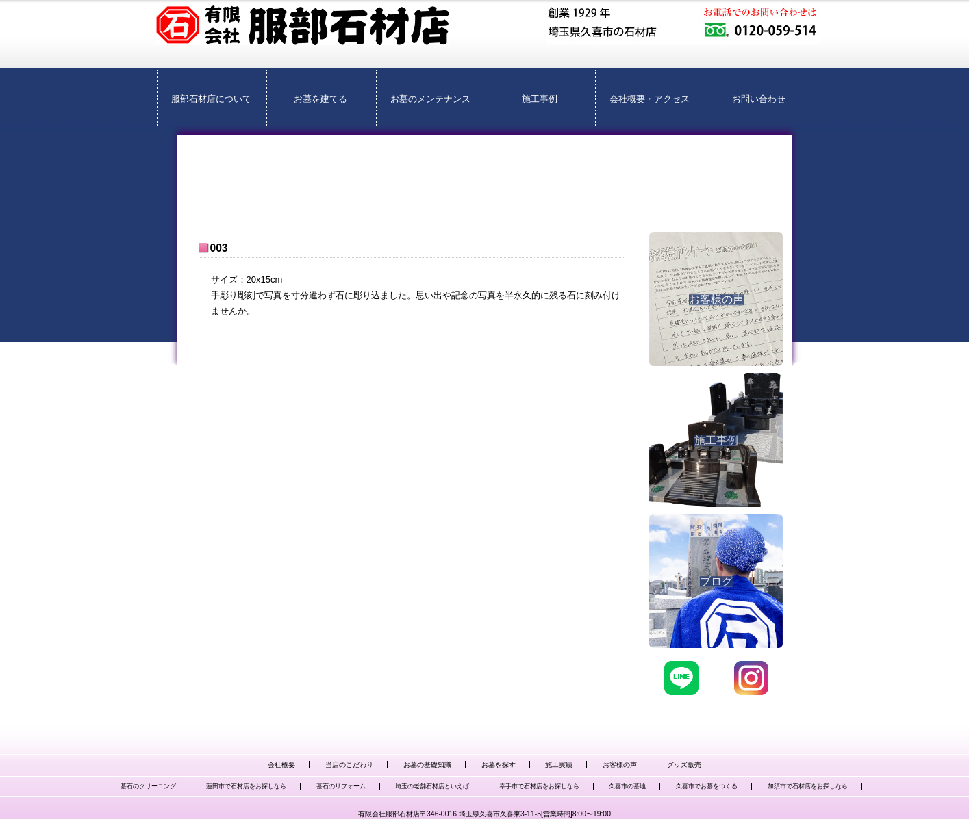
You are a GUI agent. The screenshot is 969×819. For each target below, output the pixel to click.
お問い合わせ (758, 99)
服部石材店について (211, 99)
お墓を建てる (320, 99)
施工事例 (539, 99)
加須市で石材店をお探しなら (808, 786)
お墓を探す (498, 764)
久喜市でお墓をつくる (707, 786)
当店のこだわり (349, 764)
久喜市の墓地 (627, 786)
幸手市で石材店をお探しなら (539, 786)
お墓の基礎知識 (427, 764)
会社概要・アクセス (649, 99)
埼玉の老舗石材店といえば (432, 786)
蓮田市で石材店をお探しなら (246, 786)
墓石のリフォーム (341, 786)
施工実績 (558, 764)
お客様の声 (620, 764)
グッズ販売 (684, 764)
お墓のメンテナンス (430, 99)
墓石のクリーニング (148, 786)
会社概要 (281, 764)
